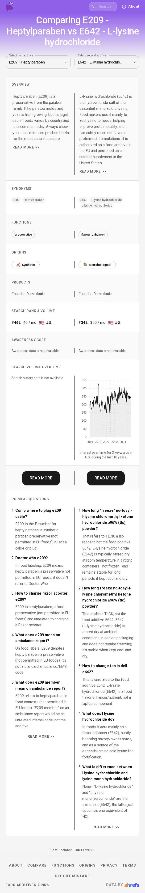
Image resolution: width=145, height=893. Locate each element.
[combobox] (106, 6)
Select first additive (21, 55)
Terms (129, 865)
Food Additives (21, 885)
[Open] (65, 62)
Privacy (109, 865)
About (16, 865)
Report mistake (72, 876)
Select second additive (92, 55)
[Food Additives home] (9, 6)
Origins (87, 865)
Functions (63, 865)
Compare (37, 865)
